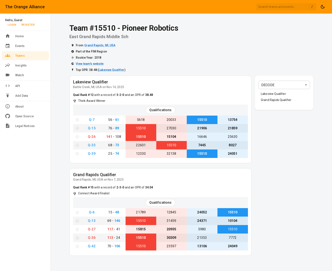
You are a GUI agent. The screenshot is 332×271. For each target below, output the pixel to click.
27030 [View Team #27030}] (171, 128)
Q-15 (91, 128)
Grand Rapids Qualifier (94, 174)
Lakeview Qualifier (111, 70)
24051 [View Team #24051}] (233, 154)
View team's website (90, 63)
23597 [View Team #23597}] (171, 246)
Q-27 (91, 229)
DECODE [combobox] (267, 85)
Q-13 (91, 221)
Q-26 (91, 137)
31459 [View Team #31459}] (171, 221)
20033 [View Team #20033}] (171, 120)
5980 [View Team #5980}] (202, 229)
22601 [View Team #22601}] (141, 145)
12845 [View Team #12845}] (171, 212)
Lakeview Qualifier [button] (273, 93)
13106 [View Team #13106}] (202, 246)
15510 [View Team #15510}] (202, 120)
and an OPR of (138, 95)
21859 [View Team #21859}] (233, 128)
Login (12, 24)
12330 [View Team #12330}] (141, 154)
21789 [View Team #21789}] (141, 212)
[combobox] (286, 6)
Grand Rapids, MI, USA (100, 45)
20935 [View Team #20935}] (171, 229)
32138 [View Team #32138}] (171, 154)
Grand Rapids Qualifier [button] (276, 100)
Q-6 (91, 212)
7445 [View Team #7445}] (202, 145)
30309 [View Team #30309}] (171, 238)
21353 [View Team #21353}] (202, 238)
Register (28, 24)
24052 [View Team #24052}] (202, 212)
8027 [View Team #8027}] (233, 145)
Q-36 (91, 238)
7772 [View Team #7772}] (233, 238)
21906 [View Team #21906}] (202, 128)
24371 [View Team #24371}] (202, 221)
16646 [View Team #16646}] (202, 137)
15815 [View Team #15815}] (141, 229)
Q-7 (91, 120)
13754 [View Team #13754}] (233, 120)
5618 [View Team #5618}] (141, 120)
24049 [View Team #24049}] (233, 246)
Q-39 (91, 154)
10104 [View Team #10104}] (233, 221)
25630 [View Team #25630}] (233, 137)
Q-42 (91, 246)
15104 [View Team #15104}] (171, 137)
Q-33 (91, 145)
